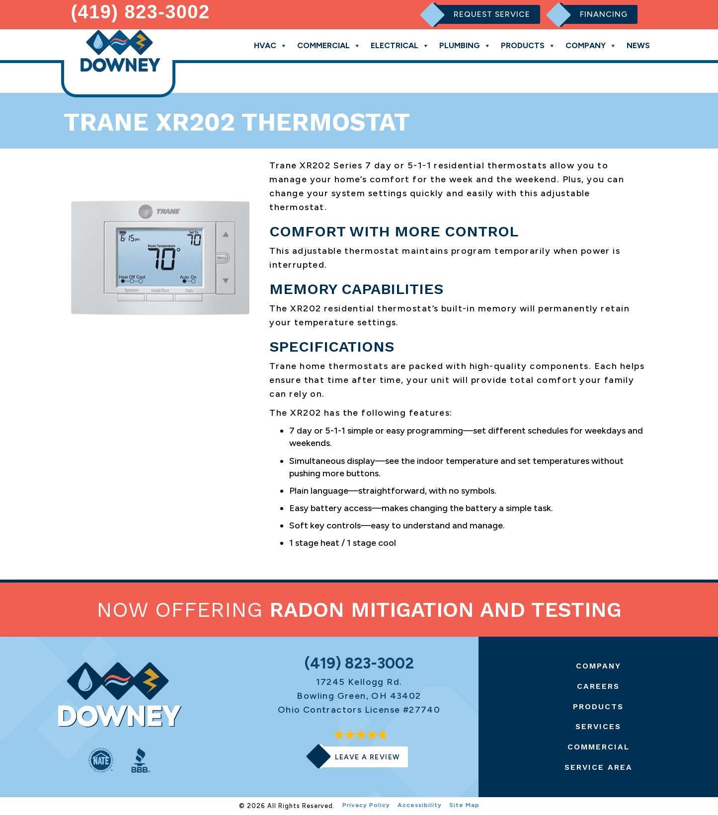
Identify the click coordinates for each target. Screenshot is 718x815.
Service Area (598, 767)
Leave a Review (367, 756)
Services (598, 726)
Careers (598, 686)
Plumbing (465, 45)
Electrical (400, 45)
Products (528, 45)
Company (591, 45)
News (638, 45)
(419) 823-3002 (140, 11)
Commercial (329, 45)
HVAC (270, 45)
